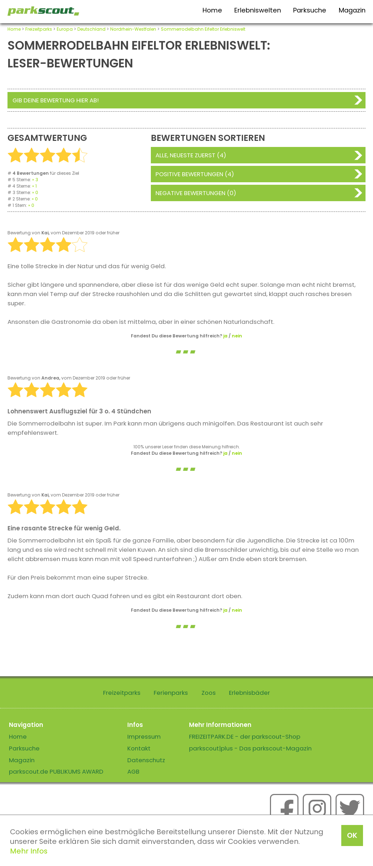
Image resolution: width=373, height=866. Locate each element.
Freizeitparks (38, 29)
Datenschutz (146, 760)
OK (352, 835)
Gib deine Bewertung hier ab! (55, 100)
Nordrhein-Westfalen (133, 29)
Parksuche (309, 10)
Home (212, 10)
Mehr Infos (28, 851)
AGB (133, 771)
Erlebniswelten (257, 10)
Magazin (352, 10)
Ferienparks (171, 692)
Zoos (208, 692)
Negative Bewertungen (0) (195, 193)
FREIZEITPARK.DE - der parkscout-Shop (244, 736)
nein (237, 336)
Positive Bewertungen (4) (194, 174)
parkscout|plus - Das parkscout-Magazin (250, 748)
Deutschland (91, 29)
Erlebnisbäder (249, 692)
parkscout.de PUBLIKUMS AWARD (56, 771)
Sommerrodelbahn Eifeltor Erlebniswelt (203, 29)
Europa (65, 29)
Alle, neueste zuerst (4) (190, 155)
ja (225, 336)
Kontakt (138, 748)
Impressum (144, 736)
